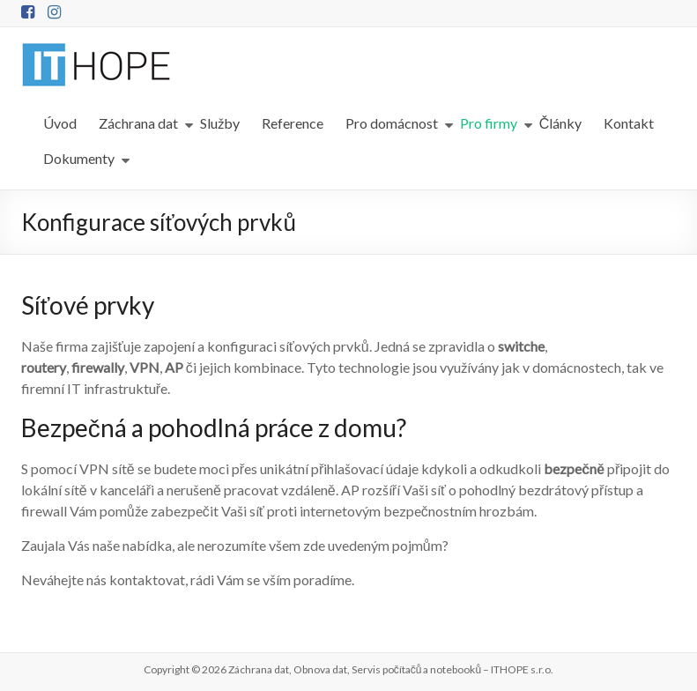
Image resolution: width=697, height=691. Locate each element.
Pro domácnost (391, 123)
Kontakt (629, 123)
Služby (220, 123)
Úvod (60, 123)
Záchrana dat (138, 123)
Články (560, 123)
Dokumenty (79, 158)
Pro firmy (488, 123)
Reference (292, 123)
